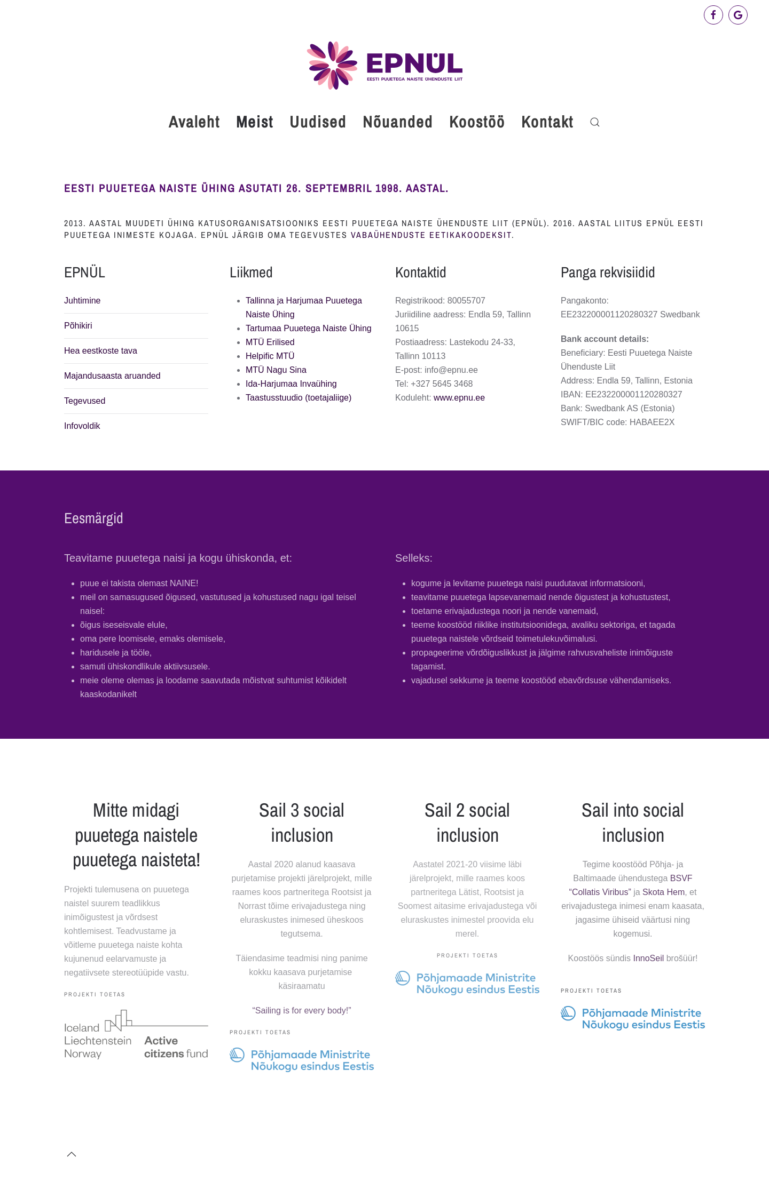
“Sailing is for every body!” (302, 1010)
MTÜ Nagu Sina (276, 369)
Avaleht (194, 121)
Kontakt (547, 121)
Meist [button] (254, 121)
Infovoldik (82, 425)
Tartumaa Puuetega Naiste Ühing (309, 328)
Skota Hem (663, 892)
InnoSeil (648, 958)
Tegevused (84, 400)
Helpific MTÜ (270, 356)
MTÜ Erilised (270, 342)
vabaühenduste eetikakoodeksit (431, 235)
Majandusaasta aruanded (112, 375)
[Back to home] (384, 65)
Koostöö (477, 121)
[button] (595, 122)
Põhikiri (78, 325)
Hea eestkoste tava (100, 350)
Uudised (318, 121)
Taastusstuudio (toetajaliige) (298, 397)
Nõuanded (398, 121)
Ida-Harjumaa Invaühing (291, 383)
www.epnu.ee (459, 397)
